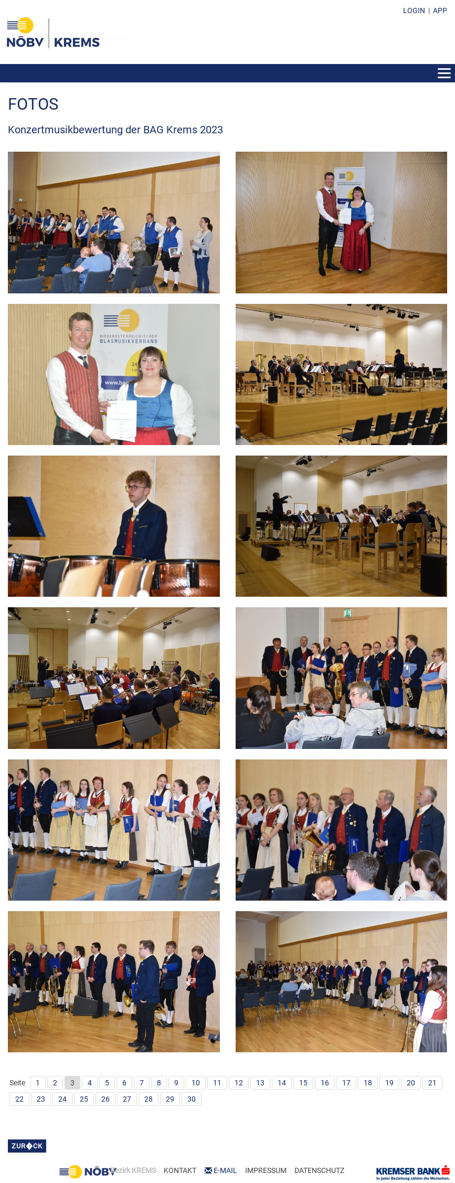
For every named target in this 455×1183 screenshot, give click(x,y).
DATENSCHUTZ (319, 1170)
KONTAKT (180, 1170)
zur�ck (27, 1146)
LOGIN (414, 10)
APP (440, 10)
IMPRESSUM (266, 1170)
